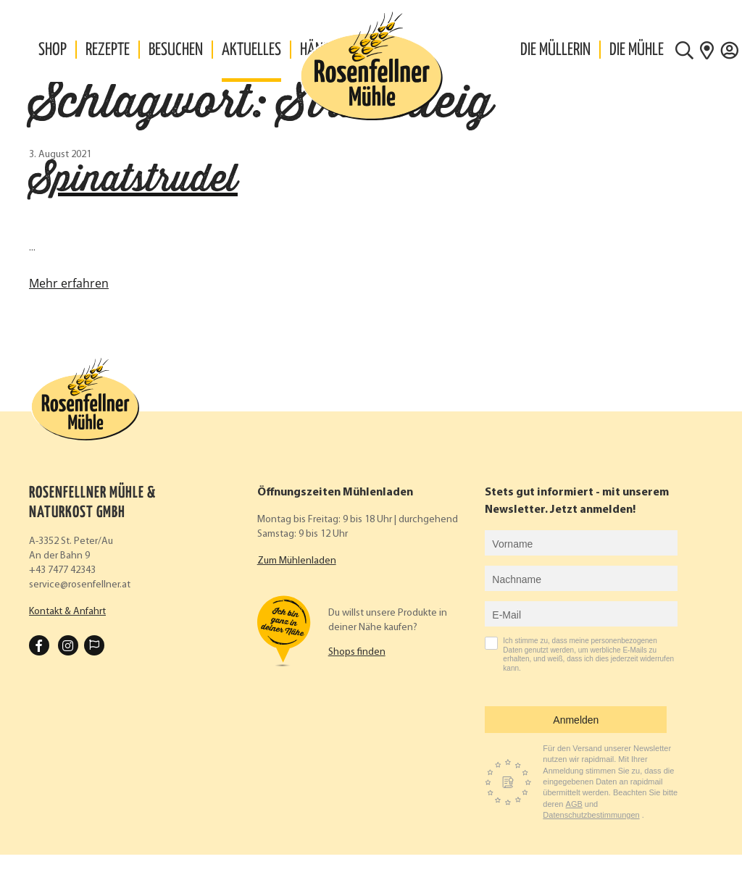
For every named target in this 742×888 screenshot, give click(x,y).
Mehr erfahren (69, 283)
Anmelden (576, 720)
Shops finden (356, 652)
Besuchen (176, 50)
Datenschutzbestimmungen (591, 814)
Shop (52, 50)
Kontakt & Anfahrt (67, 611)
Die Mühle (636, 50)
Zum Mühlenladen (296, 561)
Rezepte (108, 50)
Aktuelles (251, 50)
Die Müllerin (555, 50)
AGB (574, 804)
